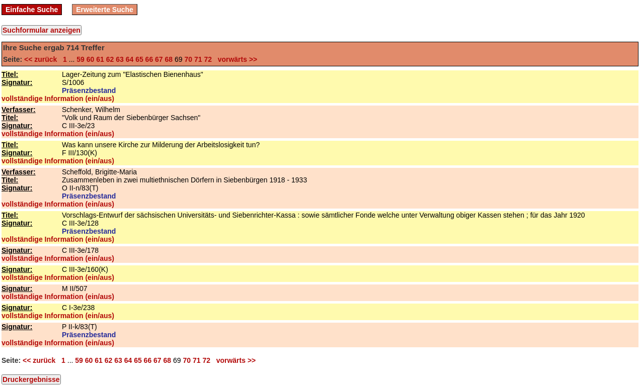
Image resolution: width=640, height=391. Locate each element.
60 (91, 59)
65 (139, 59)
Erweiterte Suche (104, 10)
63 (120, 59)
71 (198, 59)
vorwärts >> (235, 59)
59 (80, 59)
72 (208, 59)
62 (110, 59)
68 (169, 59)
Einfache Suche (32, 10)
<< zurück (42, 59)
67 (159, 59)
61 (100, 59)
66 (149, 59)
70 (188, 59)
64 (130, 59)
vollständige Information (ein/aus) (58, 98)
